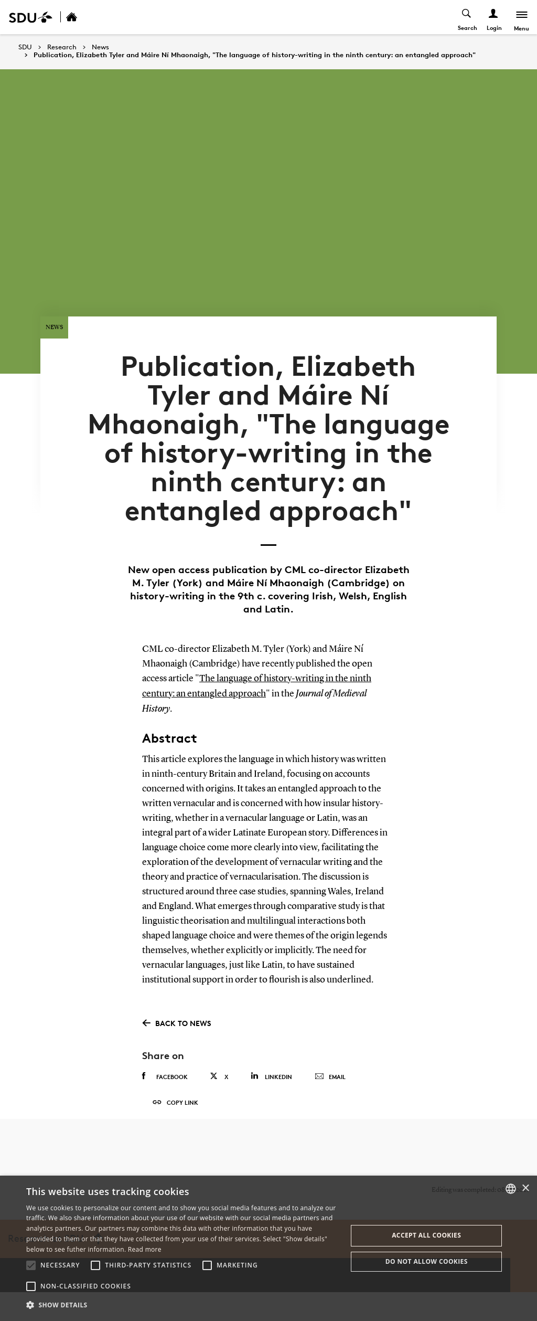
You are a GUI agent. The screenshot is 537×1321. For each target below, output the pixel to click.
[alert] (268, 1248)
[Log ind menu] (493, 17)
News (100, 47)
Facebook (165, 1098)
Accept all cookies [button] (426, 1235)
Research (62, 47)
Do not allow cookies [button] (426, 1261)
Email (330, 1098)
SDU (25, 47)
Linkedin (271, 1097)
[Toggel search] (466, 17)
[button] (30, 1265)
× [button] (525, 1188)
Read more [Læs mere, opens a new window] (145, 1249)
